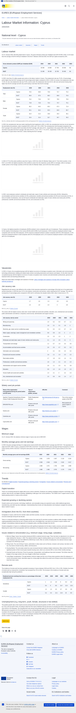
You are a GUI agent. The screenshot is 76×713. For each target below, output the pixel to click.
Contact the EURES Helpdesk (34, 647)
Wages (35, 45)
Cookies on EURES (57, 649)
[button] (3, 631)
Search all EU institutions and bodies (61, 695)
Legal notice (55, 686)
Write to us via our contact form (34, 686)
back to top (6, 621)
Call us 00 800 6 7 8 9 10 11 (33, 681)
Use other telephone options (33, 683)
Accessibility (4, 653)
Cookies (54, 688)
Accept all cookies (49, 704)
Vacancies (28, 45)
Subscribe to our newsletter (33, 668)
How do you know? (30, 1)
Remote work (67, 481)
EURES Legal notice (57, 654)
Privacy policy (55, 683)
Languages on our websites (59, 681)
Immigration (43, 481)
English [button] (65, 6)
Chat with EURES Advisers (33, 649)
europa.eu (13, 682)
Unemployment (6, 483)
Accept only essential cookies (65, 704)
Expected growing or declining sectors (29, 481)
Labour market (18, 45)
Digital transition (13, 481)
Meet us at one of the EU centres (35, 688)
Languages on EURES (58, 647)
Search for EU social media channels (36, 695)
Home (3, 17)
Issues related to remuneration (55, 481)
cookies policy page (29, 704)
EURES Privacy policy (58, 652)
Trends (42, 45)
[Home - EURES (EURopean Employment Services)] (9, 6)
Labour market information (13, 17)
